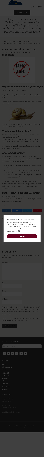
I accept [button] (22, 228)
